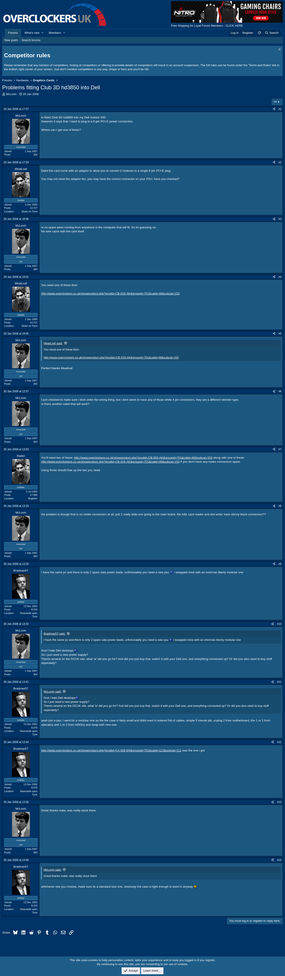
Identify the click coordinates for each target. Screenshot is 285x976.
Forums (13, 32)
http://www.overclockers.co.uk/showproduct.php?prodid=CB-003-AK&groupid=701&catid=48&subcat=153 (143, 457)
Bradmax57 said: (54, 633)
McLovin (11, 94)
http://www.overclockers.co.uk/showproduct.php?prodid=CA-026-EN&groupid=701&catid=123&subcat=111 (111, 750)
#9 (280, 564)
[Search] (271, 33)
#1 (280, 109)
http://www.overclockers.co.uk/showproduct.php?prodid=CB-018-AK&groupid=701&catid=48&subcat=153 (110, 293)
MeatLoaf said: (53, 343)
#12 (279, 742)
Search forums (31, 40)
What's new (31, 32)
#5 (280, 333)
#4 (280, 277)
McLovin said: (52, 691)
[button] (43, 33)
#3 (280, 219)
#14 (279, 860)
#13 (279, 802)
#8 (280, 506)
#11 (279, 681)
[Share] (274, 109)
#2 (280, 162)
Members (55, 32)
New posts (11, 40)
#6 (280, 391)
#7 (280, 449)
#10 (279, 623)
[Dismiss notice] (279, 50)
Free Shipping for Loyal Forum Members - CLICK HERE (207, 25)
